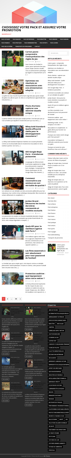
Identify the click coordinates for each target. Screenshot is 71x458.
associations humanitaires (57, 320)
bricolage (60, 324)
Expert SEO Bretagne (55, 368)
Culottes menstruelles (56, 351)
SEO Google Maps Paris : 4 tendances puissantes (34, 154)
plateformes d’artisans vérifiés (59, 409)
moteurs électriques (55, 402)
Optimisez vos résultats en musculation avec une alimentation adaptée (33, 85)
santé (61, 419)
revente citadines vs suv (56, 416)
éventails (52, 450)
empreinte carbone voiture (57, 361)
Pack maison (17, 39)
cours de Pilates (54, 347)
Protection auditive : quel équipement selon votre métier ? (35, 276)
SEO (67, 419)
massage (51, 399)
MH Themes (47, 456)
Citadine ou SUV (54, 337)
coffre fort (52, 341)
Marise (38, 61)
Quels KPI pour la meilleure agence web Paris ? (33, 228)
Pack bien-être (41, 39)
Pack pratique (17, 43)
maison (51, 392)
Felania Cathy (52, 158)
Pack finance (5, 43)
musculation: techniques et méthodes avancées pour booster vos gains (58, 142)
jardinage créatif (54, 382)
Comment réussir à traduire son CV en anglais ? (58, 165)
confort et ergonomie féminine (59, 344)
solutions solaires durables (58, 423)
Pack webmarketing (30, 43)
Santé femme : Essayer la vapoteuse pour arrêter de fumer (17, 312)
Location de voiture (55, 385)
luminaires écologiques (56, 388)
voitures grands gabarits (57, 443)
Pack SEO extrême (6, 46)
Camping (51, 327)
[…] (26, 75)
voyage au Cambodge (55, 447)
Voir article (5, 329)
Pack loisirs (54, 43)
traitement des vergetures (57, 429)
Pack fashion (64, 39)
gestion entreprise (55, 371)
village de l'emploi (53, 163)
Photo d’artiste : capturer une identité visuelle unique (33, 109)
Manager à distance (55, 395)
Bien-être (52, 324)
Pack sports (43, 43)
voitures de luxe (54, 440)
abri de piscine (53, 310)
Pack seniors (53, 39)
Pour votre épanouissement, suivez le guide (16, 360)
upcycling (52, 436)
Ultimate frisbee (54, 433)
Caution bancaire (54, 334)
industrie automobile (56, 375)
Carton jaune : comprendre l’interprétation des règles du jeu (34, 55)
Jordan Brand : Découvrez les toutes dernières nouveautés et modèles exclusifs (57, 100)
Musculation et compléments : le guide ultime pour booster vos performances (57, 130)
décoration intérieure (56, 354)
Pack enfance (52, 204)
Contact (37, 46)
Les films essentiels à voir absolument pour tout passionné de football (35, 254)
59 (16, 299)
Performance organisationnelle (59, 406)
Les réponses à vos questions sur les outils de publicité (57, 182)
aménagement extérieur (56, 317)
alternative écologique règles (59, 313)
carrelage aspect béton (56, 330)
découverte (52, 358)
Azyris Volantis (41, 159)
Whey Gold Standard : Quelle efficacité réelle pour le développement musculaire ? (35, 131)
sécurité (51, 426)
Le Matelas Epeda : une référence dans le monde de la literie (17, 386)
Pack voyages (5, 39)
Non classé (51, 198)
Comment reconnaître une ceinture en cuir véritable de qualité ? (35, 182)
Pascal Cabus (40, 188)
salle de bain (53, 419)
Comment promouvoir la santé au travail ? (17, 335)
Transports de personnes (23, 46)
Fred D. (38, 115)
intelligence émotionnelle (57, 378)
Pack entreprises (28, 39)
